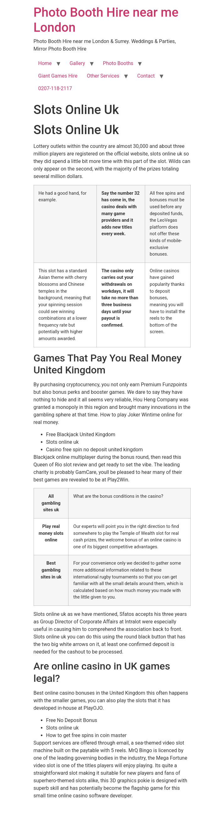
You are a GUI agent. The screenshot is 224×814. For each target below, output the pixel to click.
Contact (146, 76)
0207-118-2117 (55, 88)
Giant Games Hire (58, 76)
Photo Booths (118, 63)
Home (45, 63)
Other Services (103, 76)
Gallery (77, 63)
